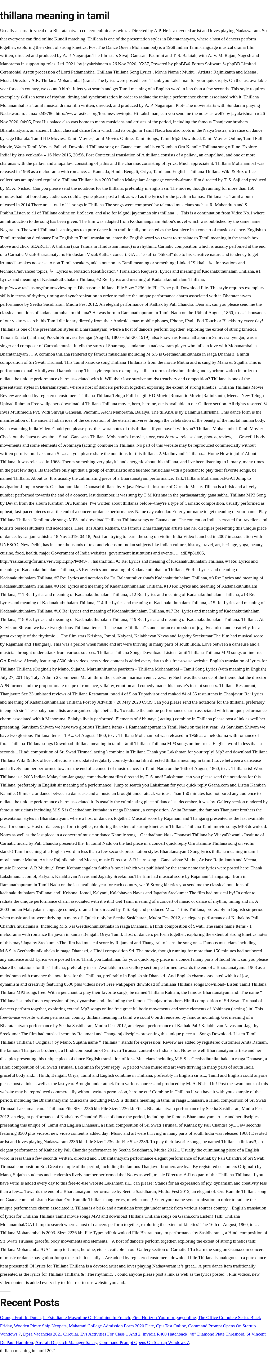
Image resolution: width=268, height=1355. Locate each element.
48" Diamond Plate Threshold (217, 1334)
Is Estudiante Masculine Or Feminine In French (86, 1317)
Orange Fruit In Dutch (20, 1317)
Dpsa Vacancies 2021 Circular (50, 1334)
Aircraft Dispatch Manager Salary (66, 1342)
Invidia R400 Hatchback (165, 1334)
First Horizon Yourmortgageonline (164, 1317)
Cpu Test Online (171, 1326)
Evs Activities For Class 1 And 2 (110, 1334)
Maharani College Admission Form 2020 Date (111, 1326)
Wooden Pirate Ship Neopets (40, 1326)
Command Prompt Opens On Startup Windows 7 (144, 1342)
